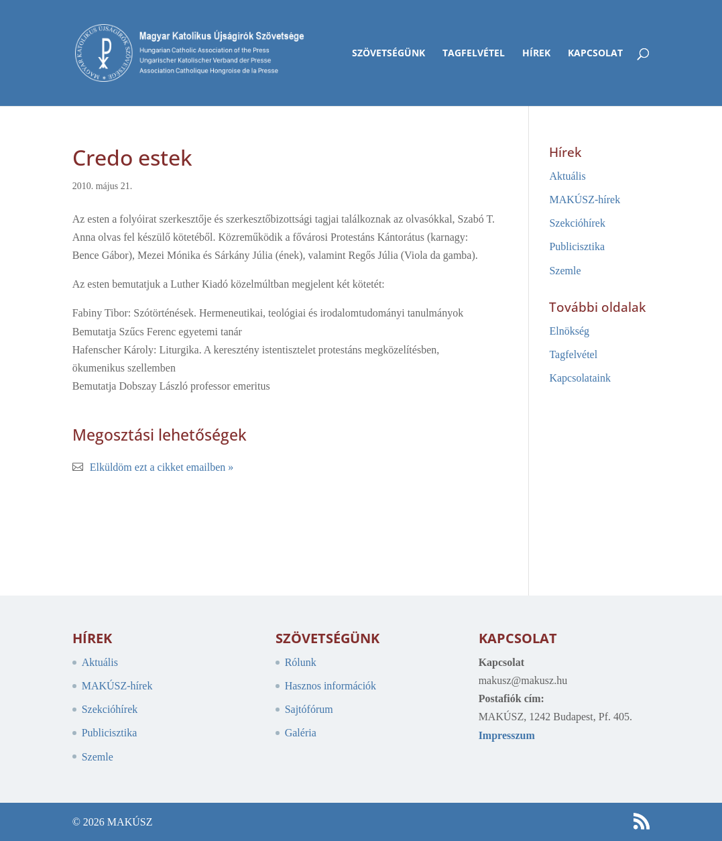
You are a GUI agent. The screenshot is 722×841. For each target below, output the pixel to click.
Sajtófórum (309, 709)
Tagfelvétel (473, 53)
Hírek (536, 53)
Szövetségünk (388, 53)
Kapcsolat (595, 53)
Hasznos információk (330, 685)
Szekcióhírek (577, 223)
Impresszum (507, 735)
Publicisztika (577, 246)
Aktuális (567, 176)
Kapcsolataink (580, 378)
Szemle (565, 270)
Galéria (300, 732)
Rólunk (300, 662)
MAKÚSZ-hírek (584, 199)
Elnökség (569, 331)
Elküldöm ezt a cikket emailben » (162, 467)
